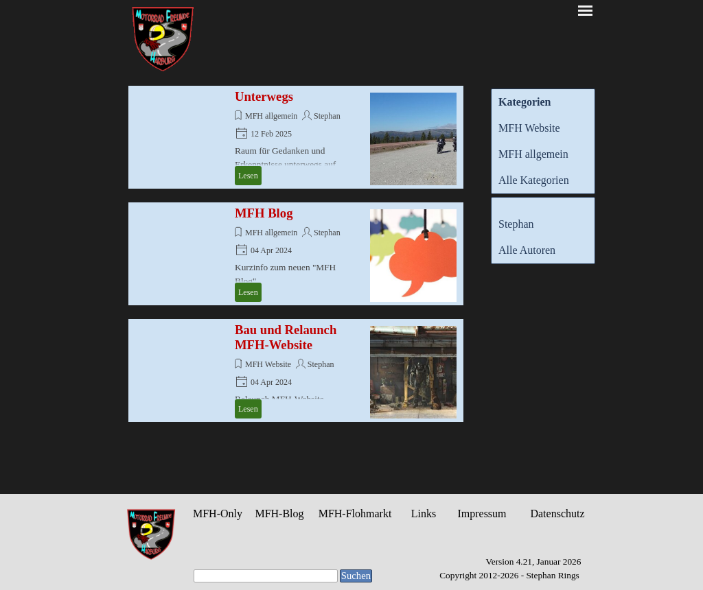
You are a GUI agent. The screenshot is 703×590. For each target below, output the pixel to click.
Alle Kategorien (533, 180)
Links (423, 513)
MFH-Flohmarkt (355, 513)
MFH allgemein (271, 116)
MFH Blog (263, 213)
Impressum (481, 513)
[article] (295, 137)
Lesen (248, 175)
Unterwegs (264, 96)
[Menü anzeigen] (585, 10)
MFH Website (268, 364)
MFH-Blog (279, 513)
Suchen (356, 575)
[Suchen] (266, 575)
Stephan (327, 116)
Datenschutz (557, 513)
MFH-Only (217, 513)
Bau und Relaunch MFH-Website (285, 337)
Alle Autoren (526, 250)
